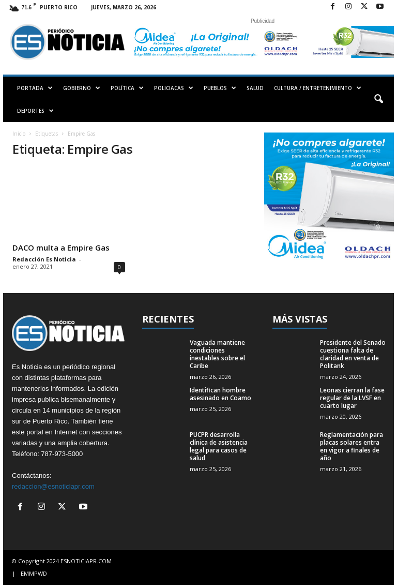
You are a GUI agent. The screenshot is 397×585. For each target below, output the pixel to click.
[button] (378, 99)
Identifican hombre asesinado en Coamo (220, 394)
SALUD (255, 88)
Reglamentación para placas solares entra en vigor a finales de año (351, 446)
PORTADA (35, 88)
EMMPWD (34, 573)
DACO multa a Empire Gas (61, 247)
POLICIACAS (173, 88)
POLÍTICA (127, 88)
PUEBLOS (220, 88)
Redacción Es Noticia (44, 259)
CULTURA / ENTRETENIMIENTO (317, 88)
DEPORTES (35, 110)
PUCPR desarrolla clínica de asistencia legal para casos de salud (219, 446)
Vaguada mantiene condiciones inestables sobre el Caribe (217, 354)
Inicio (18, 133)
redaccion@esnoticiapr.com (53, 486)
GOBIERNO (81, 88)
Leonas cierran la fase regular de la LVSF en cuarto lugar (352, 398)
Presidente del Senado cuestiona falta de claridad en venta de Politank (353, 354)
